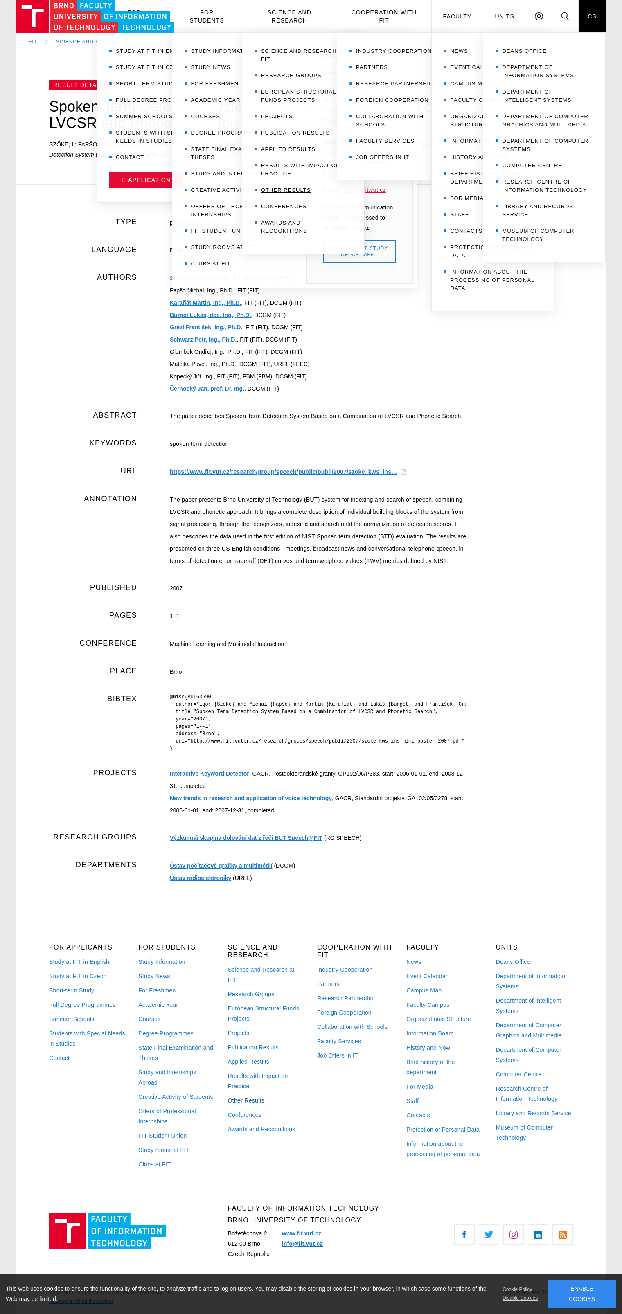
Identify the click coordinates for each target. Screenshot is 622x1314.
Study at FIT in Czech (77, 976)
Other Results (246, 1100)
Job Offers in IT (337, 1055)
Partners (328, 984)
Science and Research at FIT (261, 974)
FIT (33, 42)
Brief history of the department (430, 1067)
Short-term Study (71, 990)
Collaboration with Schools (352, 1027)
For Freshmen (157, 990)
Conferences (244, 1115)
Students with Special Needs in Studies (87, 1038)
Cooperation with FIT (384, 16)
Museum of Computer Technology (524, 1132)
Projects (239, 1033)
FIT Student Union (162, 1135)
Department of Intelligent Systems (528, 1005)
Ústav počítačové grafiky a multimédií (221, 865)
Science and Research (289, 16)
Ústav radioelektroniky (200, 878)
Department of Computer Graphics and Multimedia (529, 1030)
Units (504, 16)
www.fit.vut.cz (302, 1233)
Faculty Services (339, 1041)
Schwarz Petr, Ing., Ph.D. (203, 339)
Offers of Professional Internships (167, 1116)
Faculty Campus (427, 1004)
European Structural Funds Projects (263, 1013)
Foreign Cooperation (344, 1012)
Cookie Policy (517, 1289)
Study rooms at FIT (163, 1150)
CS (592, 16)
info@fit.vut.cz (302, 1243)
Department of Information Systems (531, 981)
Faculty (457, 16)
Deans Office (513, 962)
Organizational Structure (438, 1019)
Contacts (418, 1115)
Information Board (430, 1033)
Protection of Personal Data (443, 1129)
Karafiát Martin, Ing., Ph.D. (205, 302)
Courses (149, 1019)
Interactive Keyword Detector (209, 773)
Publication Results (253, 1047)
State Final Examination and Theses (175, 1052)
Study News (154, 976)
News (413, 962)
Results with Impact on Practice (258, 1081)
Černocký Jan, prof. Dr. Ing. (207, 388)
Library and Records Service (533, 1113)
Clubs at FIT (154, 1164)
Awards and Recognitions (261, 1129)
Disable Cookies (520, 1298)
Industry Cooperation (345, 969)
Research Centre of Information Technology (527, 1093)
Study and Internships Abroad (167, 1077)
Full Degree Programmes (82, 1004)
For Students (207, 16)
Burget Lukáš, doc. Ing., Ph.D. (210, 315)
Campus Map (424, 990)
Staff (412, 1101)
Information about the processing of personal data (443, 1149)
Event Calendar (426, 976)
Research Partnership (346, 998)
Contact (59, 1058)
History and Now (428, 1047)
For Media (419, 1086)
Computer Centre (519, 1074)
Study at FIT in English (79, 962)
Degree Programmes (166, 1033)
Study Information (161, 962)
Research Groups (251, 994)
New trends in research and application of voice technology (251, 798)
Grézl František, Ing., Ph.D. (206, 327)
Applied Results (248, 1061)
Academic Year (158, 1004)
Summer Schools (72, 1019)
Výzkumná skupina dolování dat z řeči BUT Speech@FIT (246, 838)
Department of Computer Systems (528, 1054)
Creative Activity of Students (175, 1097)
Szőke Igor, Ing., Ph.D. (200, 278)
